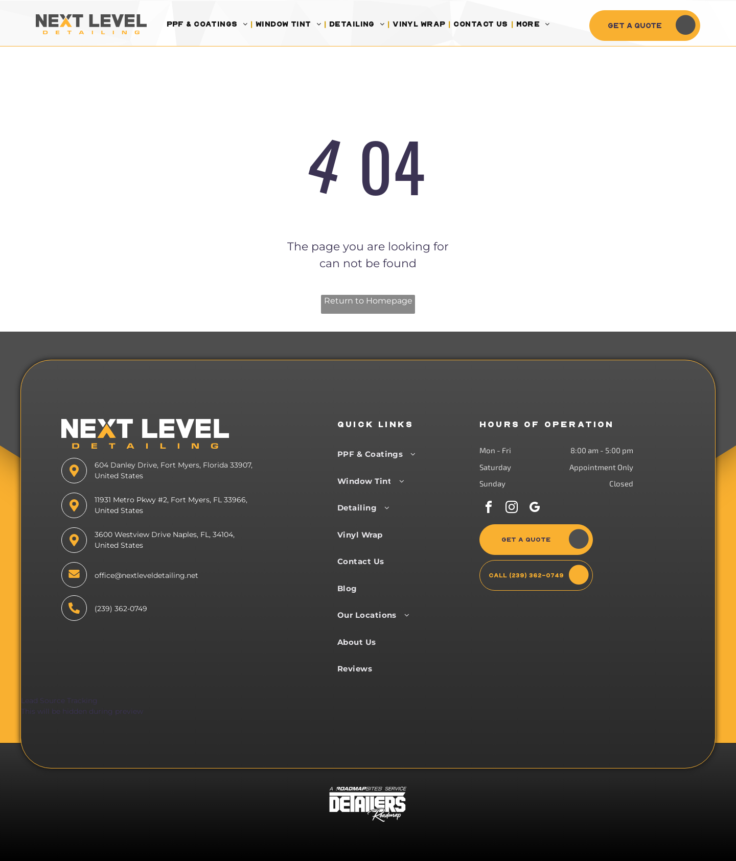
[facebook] (488, 508)
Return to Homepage (368, 301)
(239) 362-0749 (121, 608)
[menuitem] (208, 24)
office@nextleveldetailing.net (146, 575)
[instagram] (511, 508)
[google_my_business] (534, 508)
